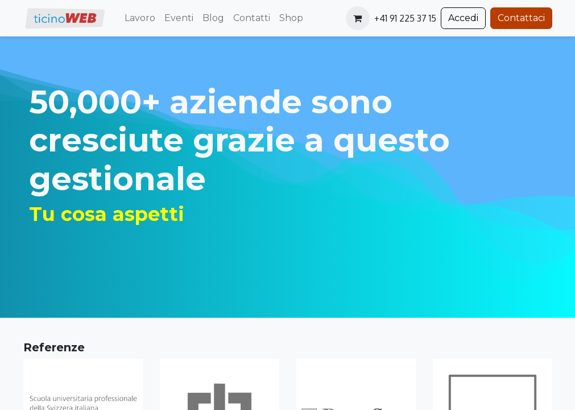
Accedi (463, 18)
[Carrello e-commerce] (358, 18)
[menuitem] (140, 18)
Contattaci (521, 18)
